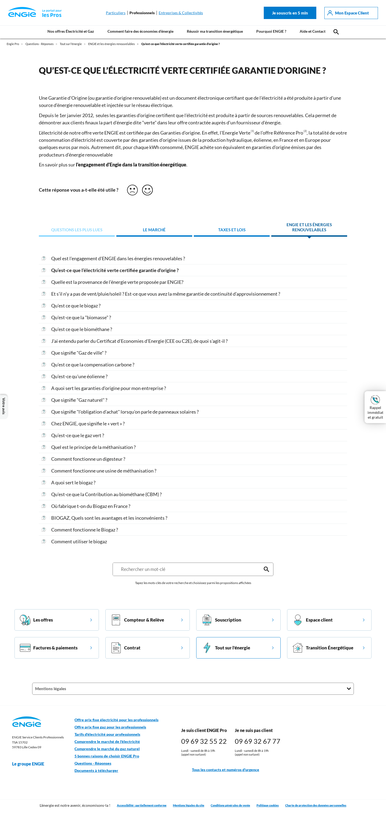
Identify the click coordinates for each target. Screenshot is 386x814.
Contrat (125, 647)
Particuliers (115, 13)
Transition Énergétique (322, 647)
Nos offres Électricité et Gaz (70, 31)
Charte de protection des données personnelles (315, 805)
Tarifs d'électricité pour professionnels (107, 734)
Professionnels (142, 13)
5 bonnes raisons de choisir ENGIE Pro (107, 756)
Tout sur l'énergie (226, 647)
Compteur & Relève (137, 620)
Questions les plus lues (76, 230)
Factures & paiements (48, 647)
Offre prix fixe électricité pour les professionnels (116, 720)
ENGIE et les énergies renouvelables (309, 227)
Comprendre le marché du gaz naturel (107, 749)
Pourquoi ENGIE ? (271, 31)
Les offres (36, 620)
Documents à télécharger (96, 770)
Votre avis (4, 407)
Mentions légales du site (188, 805)
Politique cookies (268, 805)
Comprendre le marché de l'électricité (107, 741)
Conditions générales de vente (230, 805)
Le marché (154, 230)
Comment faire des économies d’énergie (140, 31)
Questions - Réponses (93, 763)
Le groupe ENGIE (31, 764)
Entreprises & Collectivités (181, 13)
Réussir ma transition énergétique (215, 31)
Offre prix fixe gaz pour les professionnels (110, 727)
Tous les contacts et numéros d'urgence (220, 770)
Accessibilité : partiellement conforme (141, 805)
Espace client (312, 620)
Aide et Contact (312, 31)
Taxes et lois (232, 230)
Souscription (221, 620)
